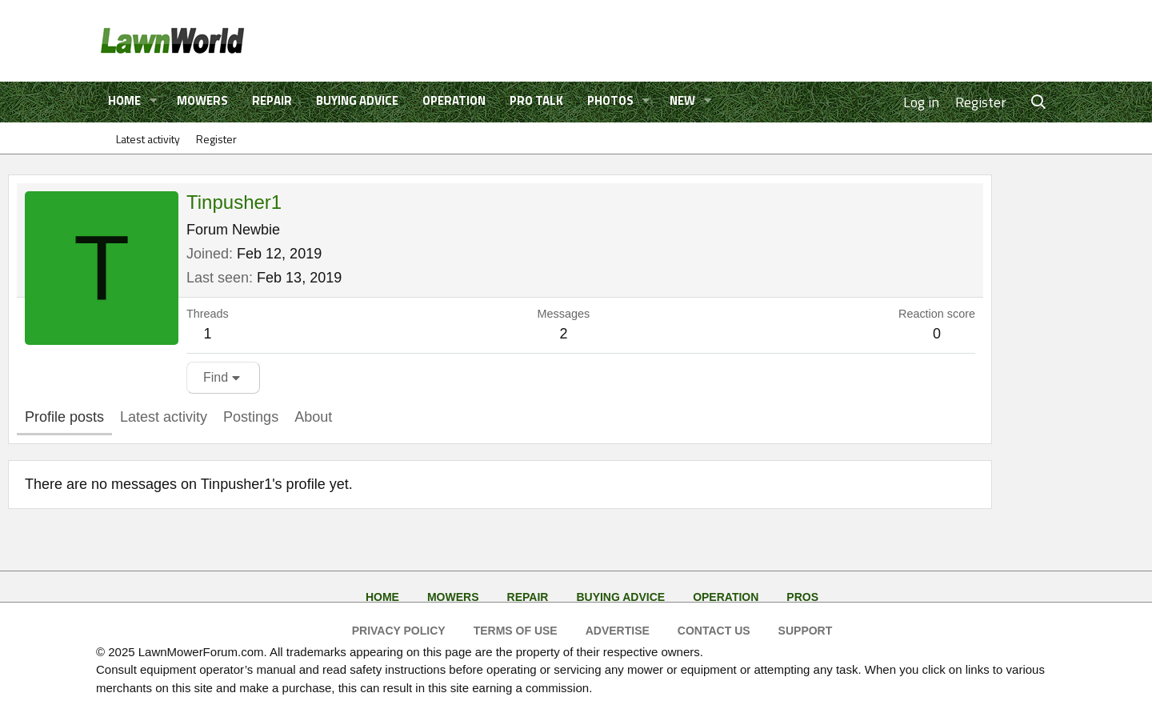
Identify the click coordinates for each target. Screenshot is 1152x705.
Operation (454, 100)
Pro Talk (536, 100)
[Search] (1039, 102)
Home (124, 100)
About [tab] (313, 417)
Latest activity (148, 138)
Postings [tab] (250, 417)
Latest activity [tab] (163, 417)
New (682, 100)
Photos (610, 100)
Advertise (618, 630)
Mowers (202, 100)
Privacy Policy (399, 630)
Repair (272, 100)
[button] (153, 101)
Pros (802, 597)
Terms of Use (516, 630)
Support (805, 630)
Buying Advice (357, 100)
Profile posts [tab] (64, 417)
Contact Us (714, 630)
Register (216, 138)
